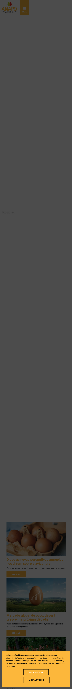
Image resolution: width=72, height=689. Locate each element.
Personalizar (36, 672)
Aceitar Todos (36, 680)
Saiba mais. (10, 666)
